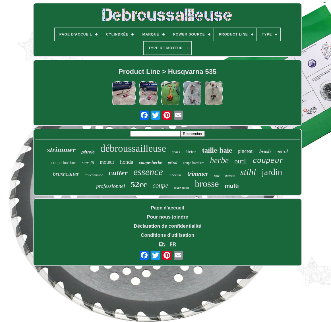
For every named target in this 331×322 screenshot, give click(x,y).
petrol (282, 151)
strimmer (61, 150)
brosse (207, 184)
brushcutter (66, 174)
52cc (139, 184)
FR (173, 244)
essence (148, 172)
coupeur (268, 161)
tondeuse (175, 175)
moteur (107, 162)
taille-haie (217, 150)
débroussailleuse (133, 148)
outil (240, 161)
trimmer (197, 173)
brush (265, 151)
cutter (118, 172)
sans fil (88, 162)
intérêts (230, 175)
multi (232, 185)
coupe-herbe (150, 162)
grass (176, 152)
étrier (190, 151)
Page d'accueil (167, 208)
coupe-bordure (63, 162)
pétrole (88, 152)
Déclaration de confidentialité (167, 226)
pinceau (246, 151)
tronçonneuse (94, 175)
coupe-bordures (193, 163)
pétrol (172, 163)
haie (217, 175)
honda (126, 162)
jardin (272, 172)
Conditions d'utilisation (167, 235)
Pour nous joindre (167, 217)
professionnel (110, 186)
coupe (160, 185)
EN (162, 244)
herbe (219, 160)
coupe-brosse (181, 187)
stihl (248, 172)
